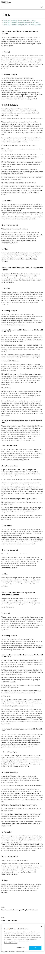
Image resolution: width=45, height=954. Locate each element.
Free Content (34, 910)
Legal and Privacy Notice (10, 943)
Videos (3, 920)
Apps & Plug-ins (23, 910)
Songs (15, 910)
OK (35, 947)
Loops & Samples (6, 910)
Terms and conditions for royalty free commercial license (22, 25)
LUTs (8, 920)
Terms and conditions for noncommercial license (19, 20)
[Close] (41, 926)
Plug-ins (14, 920)
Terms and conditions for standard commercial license (21, 23)
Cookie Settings (20, 947)
